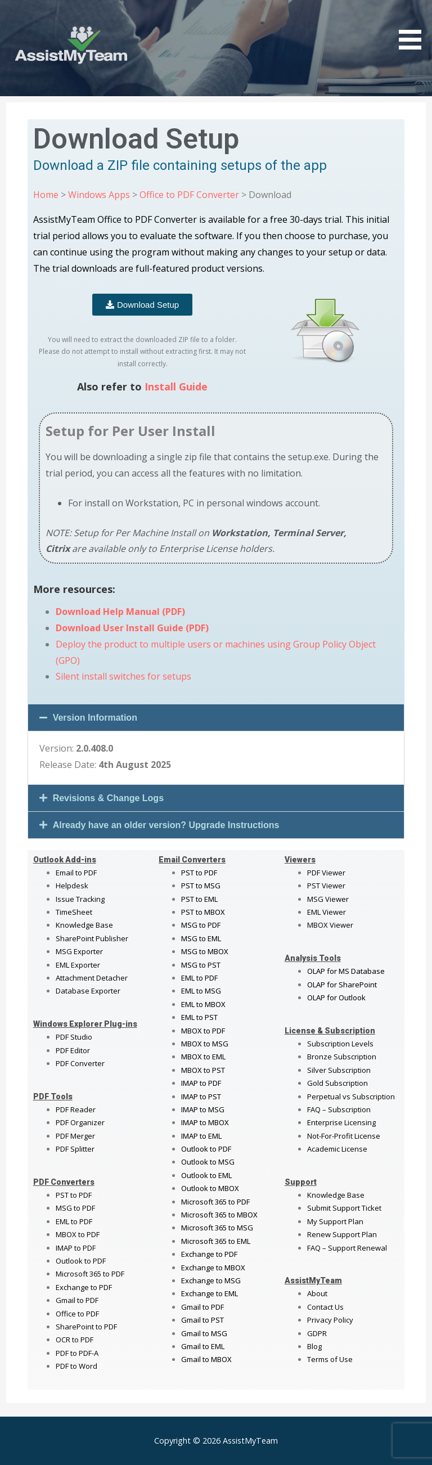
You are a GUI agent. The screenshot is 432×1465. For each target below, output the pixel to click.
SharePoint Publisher (92, 938)
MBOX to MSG (204, 1044)
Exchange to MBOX (213, 1267)
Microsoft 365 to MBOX (219, 1215)
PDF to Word (76, 1366)
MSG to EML (201, 938)
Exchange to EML (209, 1293)
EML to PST (199, 1017)
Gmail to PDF (202, 1307)
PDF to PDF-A (77, 1353)
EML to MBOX (203, 1004)
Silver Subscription (339, 1070)
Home (45, 194)
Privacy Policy (330, 1320)
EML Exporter (78, 965)
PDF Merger (75, 1136)
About (317, 1293)
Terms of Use (330, 1359)
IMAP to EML (201, 1136)
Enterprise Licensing (341, 1122)
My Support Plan (335, 1221)
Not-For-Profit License (343, 1136)
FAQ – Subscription (339, 1109)
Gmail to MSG (204, 1333)
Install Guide (176, 386)
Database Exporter (88, 991)
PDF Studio (74, 1037)
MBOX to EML (203, 1056)
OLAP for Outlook (336, 997)
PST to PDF (74, 1195)
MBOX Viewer (330, 925)
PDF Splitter (75, 1149)
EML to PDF (74, 1221)
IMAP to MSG (202, 1109)
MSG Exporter (79, 951)
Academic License (337, 1149)
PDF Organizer (80, 1122)
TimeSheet (74, 912)
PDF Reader (76, 1109)
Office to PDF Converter (189, 194)
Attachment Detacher (92, 978)
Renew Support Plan (342, 1234)
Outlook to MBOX (210, 1188)
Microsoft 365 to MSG (217, 1228)
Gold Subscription (337, 1083)
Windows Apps (99, 194)
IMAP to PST (201, 1096)
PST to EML (199, 899)
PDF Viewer (326, 873)
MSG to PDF (75, 1208)
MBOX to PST (203, 1070)
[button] (216, 717)
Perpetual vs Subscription (351, 1096)
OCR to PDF (74, 1339)
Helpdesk (72, 885)
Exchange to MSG (211, 1280)
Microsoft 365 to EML (215, 1241)
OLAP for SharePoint (342, 984)
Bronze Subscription (341, 1056)
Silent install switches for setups (123, 676)
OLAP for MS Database (346, 971)
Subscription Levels (340, 1044)
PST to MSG (200, 885)
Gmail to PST (202, 1320)
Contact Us (325, 1307)
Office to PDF (77, 1314)
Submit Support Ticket (344, 1208)
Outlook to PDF (81, 1261)
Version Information (95, 717)
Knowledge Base (84, 925)
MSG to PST (200, 965)
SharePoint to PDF (86, 1327)
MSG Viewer (328, 899)
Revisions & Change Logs (108, 798)
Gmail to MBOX (206, 1359)
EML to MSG (201, 991)
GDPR (317, 1333)
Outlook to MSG (208, 1162)
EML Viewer (326, 912)
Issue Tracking (80, 899)
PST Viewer (326, 885)
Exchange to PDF (84, 1287)
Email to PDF (76, 873)
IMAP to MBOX (205, 1122)
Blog (314, 1346)
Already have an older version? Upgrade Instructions (166, 825)
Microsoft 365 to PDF (215, 1202)
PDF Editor (73, 1050)
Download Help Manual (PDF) (120, 611)
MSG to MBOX (204, 951)
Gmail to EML (202, 1346)
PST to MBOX (203, 912)
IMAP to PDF (76, 1248)
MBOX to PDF (78, 1234)
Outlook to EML (206, 1175)
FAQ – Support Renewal (347, 1248)
